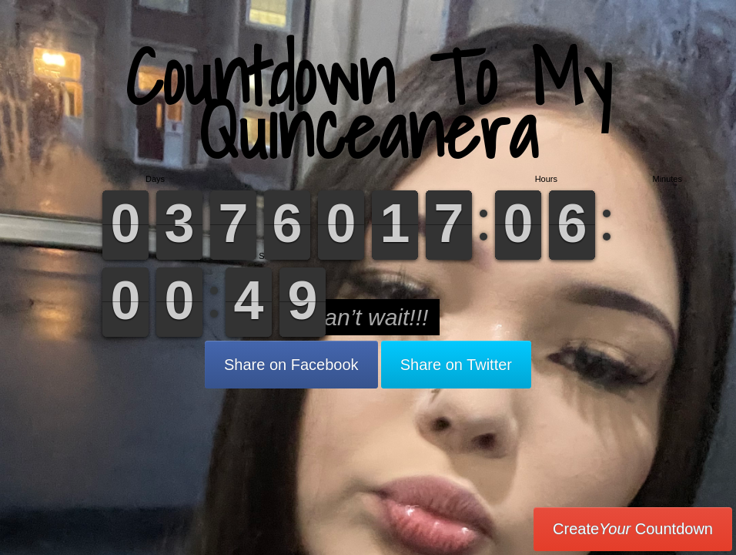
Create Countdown (633, 528)
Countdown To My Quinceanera (368, 103)
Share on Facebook (291, 364)
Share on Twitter (456, 364)
